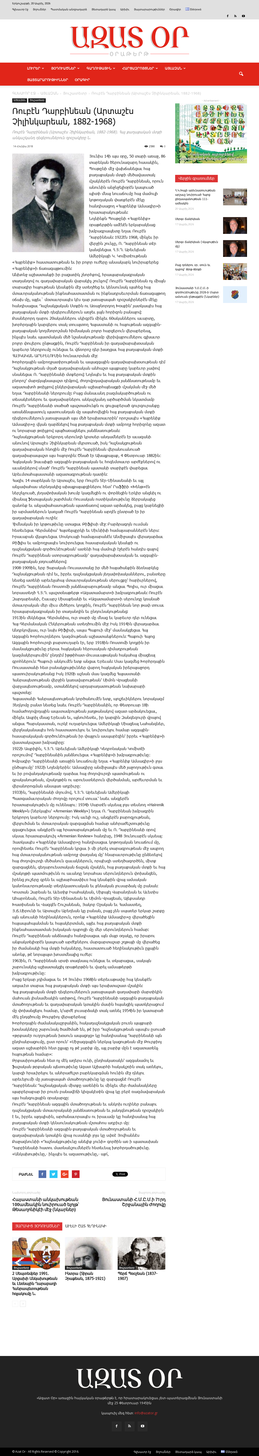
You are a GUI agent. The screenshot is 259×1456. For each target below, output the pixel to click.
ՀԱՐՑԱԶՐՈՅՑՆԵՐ (140, 68)
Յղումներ (39, 9)
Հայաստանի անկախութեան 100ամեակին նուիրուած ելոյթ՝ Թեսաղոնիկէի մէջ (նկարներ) (45, 1204)
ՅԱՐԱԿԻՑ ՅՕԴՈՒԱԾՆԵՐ (37, 1226)
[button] (241, 74)
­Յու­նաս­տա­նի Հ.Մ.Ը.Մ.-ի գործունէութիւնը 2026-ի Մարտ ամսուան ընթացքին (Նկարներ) (197, 292)
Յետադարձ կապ (104, 9)
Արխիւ (124, 9)
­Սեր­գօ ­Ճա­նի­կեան (187, 219)
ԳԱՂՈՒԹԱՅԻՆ (100, 68)
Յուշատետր (37, 100)
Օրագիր (175, 9)
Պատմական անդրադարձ (69, 9)
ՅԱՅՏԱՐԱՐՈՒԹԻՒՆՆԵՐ (47, 80)
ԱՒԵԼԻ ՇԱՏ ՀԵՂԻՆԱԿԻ (85, 1226)
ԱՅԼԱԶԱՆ (175, 68)
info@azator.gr (146, 1413)
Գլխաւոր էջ (20, 9)
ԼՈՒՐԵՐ (35, 68)
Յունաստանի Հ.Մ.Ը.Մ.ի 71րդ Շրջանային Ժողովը (134, 1202)
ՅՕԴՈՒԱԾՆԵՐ (65, 68)
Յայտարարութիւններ (149, 9)
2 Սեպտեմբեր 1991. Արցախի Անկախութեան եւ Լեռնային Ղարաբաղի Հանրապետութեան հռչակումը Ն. (34, 1284)
